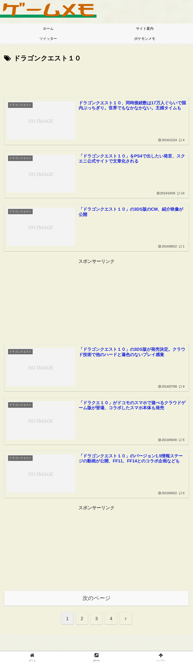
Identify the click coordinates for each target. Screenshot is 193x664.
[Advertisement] (96, 78)
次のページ (96, 599)
